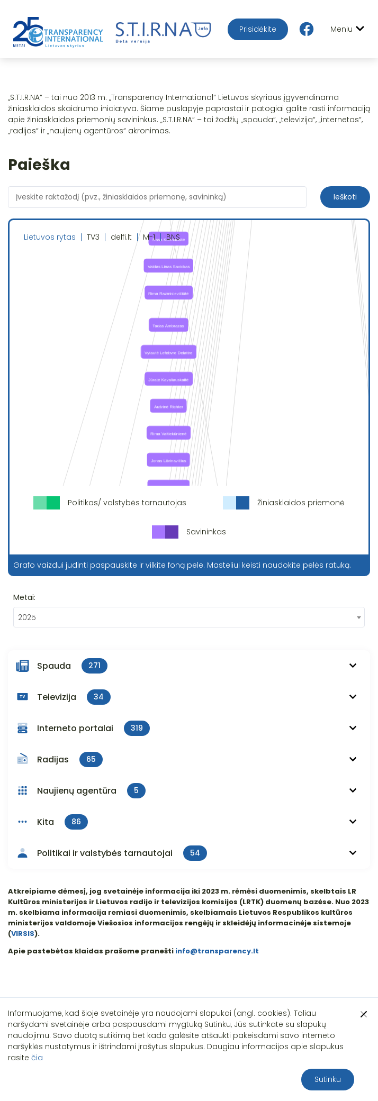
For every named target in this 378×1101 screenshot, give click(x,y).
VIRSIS (22, 934)
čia (37, 1057)
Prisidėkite (257, 29)
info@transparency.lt (217, 951)
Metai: (24, 597)
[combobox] (189, 617)
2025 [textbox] (27, 617)
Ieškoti (345, 197)
